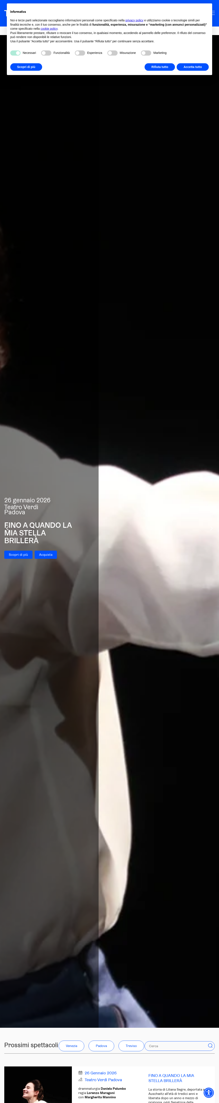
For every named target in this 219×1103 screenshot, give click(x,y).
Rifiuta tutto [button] (159, 67)
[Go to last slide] (8, 528)
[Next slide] (211, 528)
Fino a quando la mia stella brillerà (171, 1078)
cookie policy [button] (49, 28)
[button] (210, 1045)
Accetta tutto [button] (192, 67)
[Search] (210, 1046)
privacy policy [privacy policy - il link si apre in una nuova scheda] (135, 20)
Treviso (131, 1046)
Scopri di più (18, 554)
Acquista (45, 554)
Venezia (71, 1046)
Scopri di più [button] (26, 67)
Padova (101, 1046)
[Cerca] (170, 1046)
